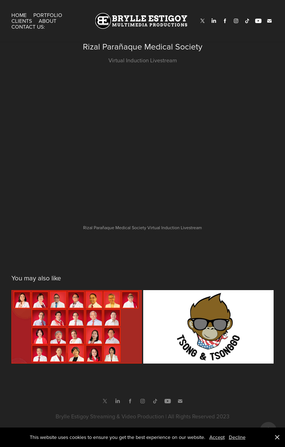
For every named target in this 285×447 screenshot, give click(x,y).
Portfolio (47, 15)
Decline (237, 437)
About (47, 20)
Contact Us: (28, 26)
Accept (217, 437)
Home (19, 15)
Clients (21, 20)
